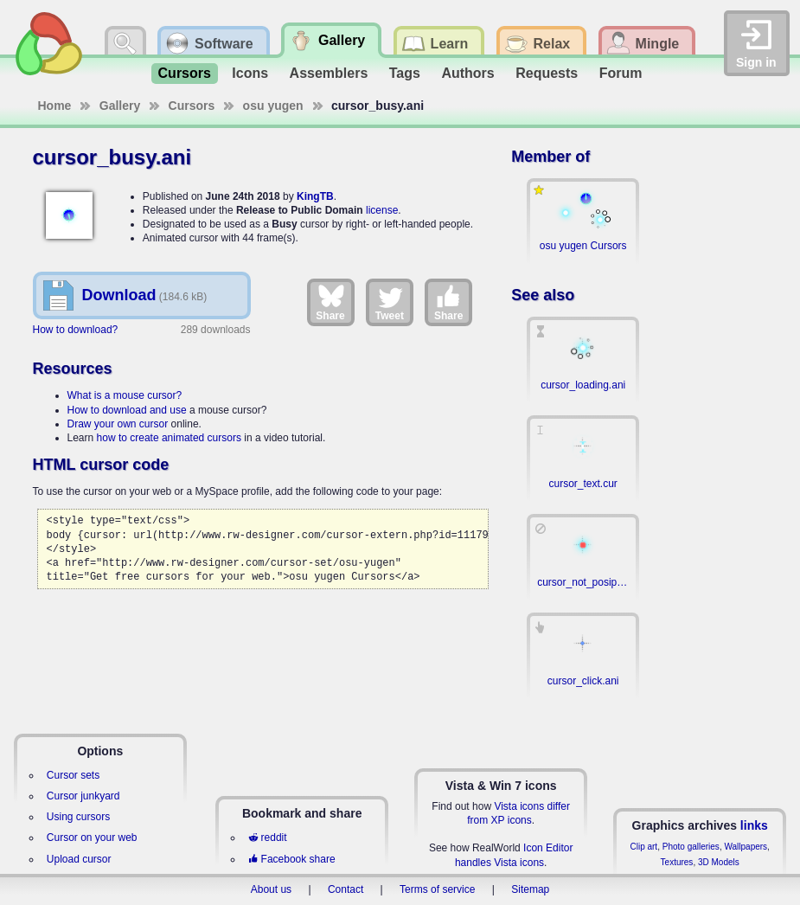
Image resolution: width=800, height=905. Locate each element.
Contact (345, 889)
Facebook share (291, 859)
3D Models (718, 862)
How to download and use (127, 410)
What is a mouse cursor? (124, 395)
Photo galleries (691, 846)
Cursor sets (73, 775)
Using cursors (78, 817)
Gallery (119, 105)
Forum (621, 73)
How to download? (75, 330)
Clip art (643, 846)
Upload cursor (79, 859)
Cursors (184, 73)
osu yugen (273, 105)
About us (271, 889)
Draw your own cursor (118, 424)
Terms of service (437, 889)
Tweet (389, 302)
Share (330, 302)
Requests (546, 73)
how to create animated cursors (169, 438)
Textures (677, 862)
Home (55, 105)
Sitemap (530, 889)
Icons (250, 73)
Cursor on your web (92, 837)
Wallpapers (745, 846)
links (754, 825)
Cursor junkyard (83, 796)
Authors (467, 73)
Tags (404, 73)
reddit (267, 837)
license (382, 210)
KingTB (315, 196)
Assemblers (329, 73)
